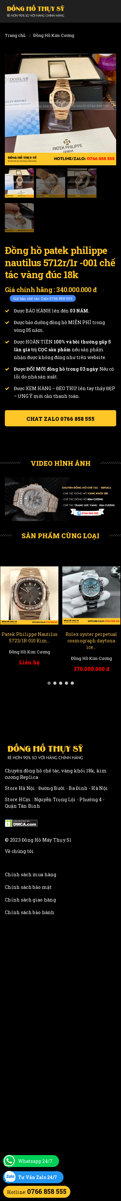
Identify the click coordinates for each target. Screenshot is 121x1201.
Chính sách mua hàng (30, 874)
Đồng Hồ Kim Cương (53, 35)
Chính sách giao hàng (30, 900)
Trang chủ (15, 35)
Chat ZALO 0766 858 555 (60, 418)
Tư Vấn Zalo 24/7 (37, 1177)
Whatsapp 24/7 (35, 1161)
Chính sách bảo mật (28, 887)
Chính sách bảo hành (30, 912)
